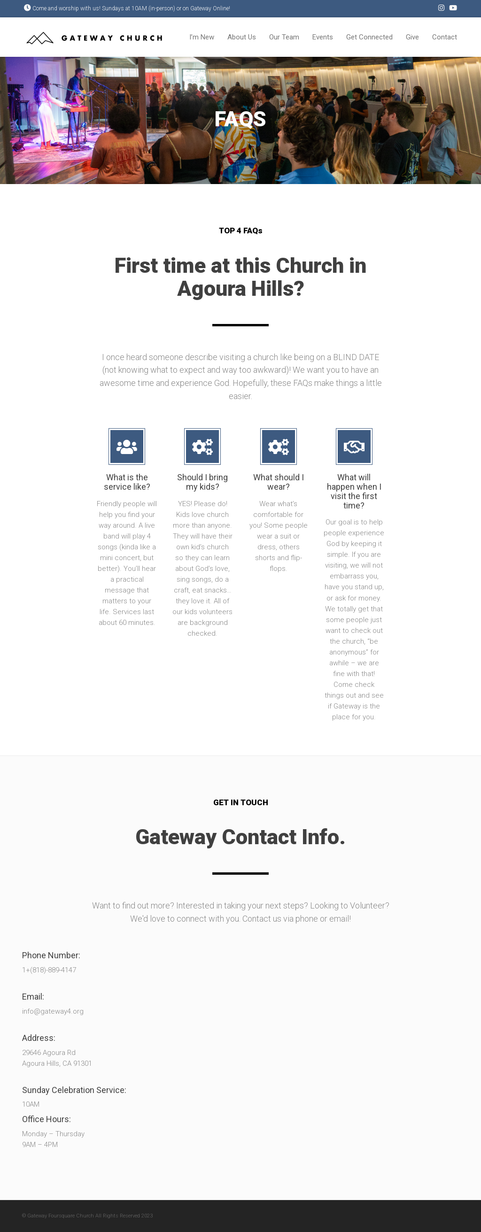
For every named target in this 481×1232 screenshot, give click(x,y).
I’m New (201, 37)
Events (322, 37)
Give (412, 37)
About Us (241, 37)
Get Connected (369, 37)
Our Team (284, 37)
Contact (444, 37)
